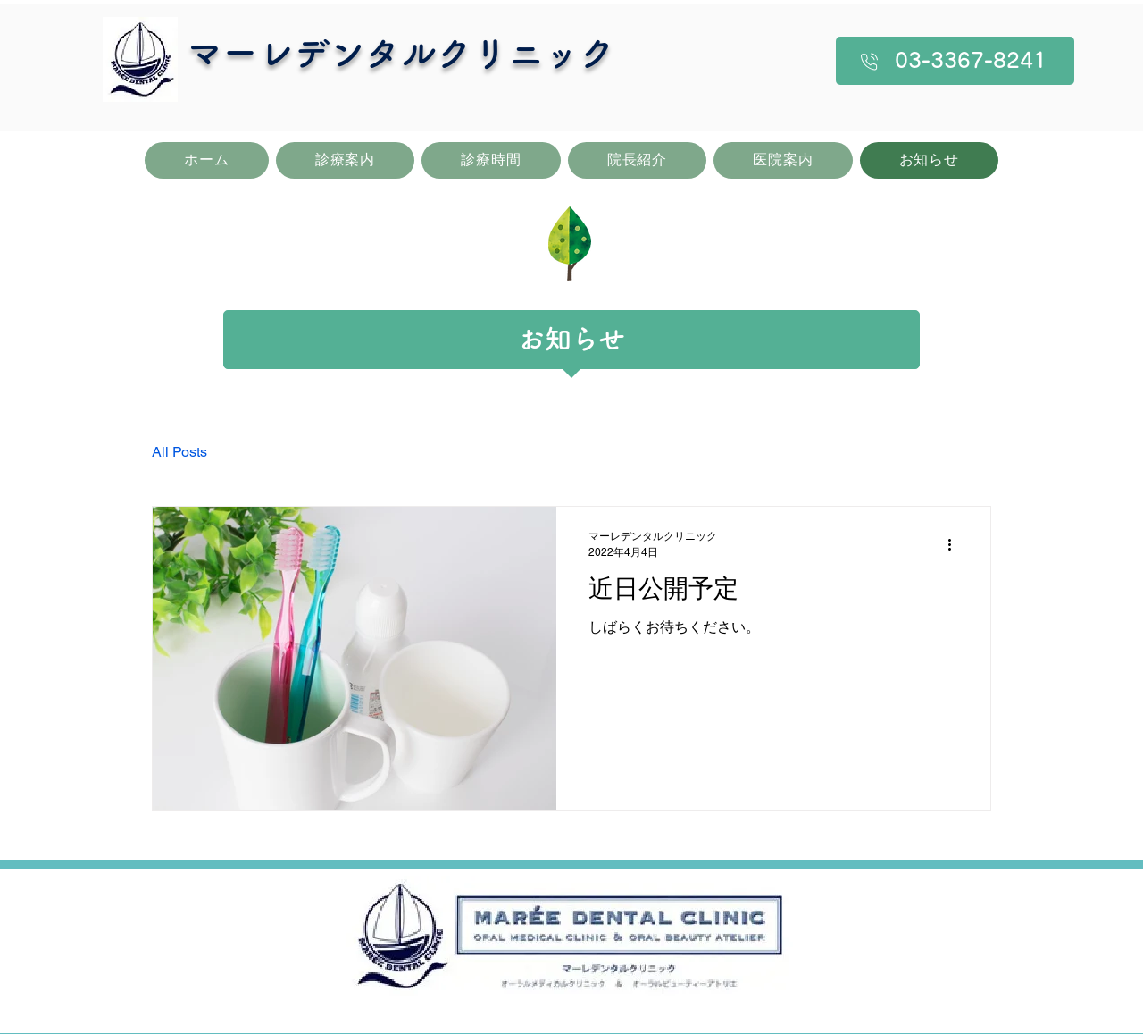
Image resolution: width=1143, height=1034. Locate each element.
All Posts (179, 451)
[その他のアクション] (955, 544)
